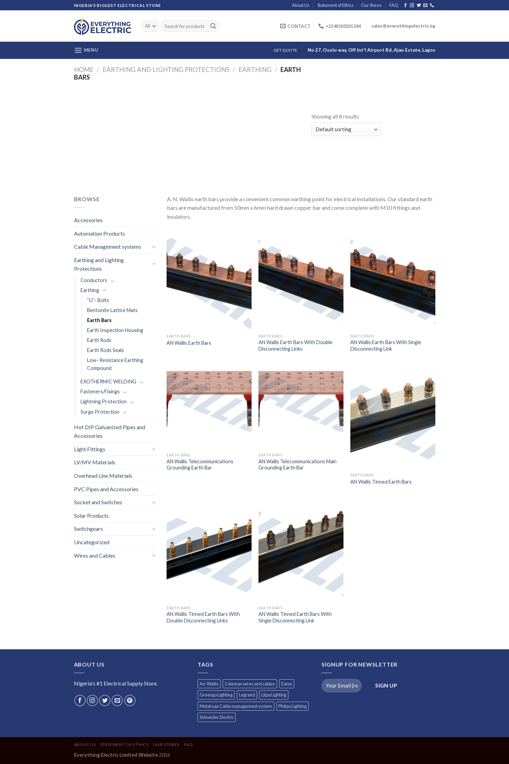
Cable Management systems (107, 246)
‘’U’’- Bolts (98, 300)
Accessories (88, 220)
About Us (300, 5)
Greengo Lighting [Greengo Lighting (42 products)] (216, 695)
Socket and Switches (98, 502)
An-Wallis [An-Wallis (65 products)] (209, 683)
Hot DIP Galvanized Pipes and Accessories (109, 431)
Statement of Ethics (335, 5)
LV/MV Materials (94, 462)
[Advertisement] (192, 132)
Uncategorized (91, 542)
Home (84, 69)
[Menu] (86, 50)
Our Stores (371, 5)
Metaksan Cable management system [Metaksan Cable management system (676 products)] (236, 706)
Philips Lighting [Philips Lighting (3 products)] (292, 706)
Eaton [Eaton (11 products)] (286, 683)
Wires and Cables (94, 555)
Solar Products (91, 515)
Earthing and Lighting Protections (166, 69)
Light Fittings (89, 449)
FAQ (393, 5)
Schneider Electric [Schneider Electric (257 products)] (217, 717)
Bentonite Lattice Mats (112, 310)
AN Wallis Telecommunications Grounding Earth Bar (200, 464)
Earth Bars (99, 320)
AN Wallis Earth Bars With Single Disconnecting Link (385, 345)
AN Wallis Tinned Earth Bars (381, 482)
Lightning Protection (104, 401)
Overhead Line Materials (103, 475)
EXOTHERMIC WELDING (108, 381)
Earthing (255, 69)
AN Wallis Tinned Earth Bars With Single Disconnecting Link (295, 617)
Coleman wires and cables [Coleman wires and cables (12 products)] (250, 683)
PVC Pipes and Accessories (106, 489)
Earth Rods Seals (105, 350)
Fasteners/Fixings (100, 391)
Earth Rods (99, 340)
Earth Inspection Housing (115, 330)
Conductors (94, 280)
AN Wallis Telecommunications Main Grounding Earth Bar (297, 464)
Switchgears (88, 528)
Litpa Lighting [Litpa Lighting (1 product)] (273, 695)
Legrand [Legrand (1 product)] (247, 695)
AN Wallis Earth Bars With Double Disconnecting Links (295, 345)
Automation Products (99, 233)
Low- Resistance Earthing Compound (115, 364)
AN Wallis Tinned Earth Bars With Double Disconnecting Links (203, 617)
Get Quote (285, 50)
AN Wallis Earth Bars (189, 343)
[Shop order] (346, 129)
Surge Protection (100, 412)
